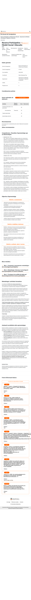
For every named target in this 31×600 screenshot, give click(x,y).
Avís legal (8, 502)
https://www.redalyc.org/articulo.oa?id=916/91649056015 (11, 453)
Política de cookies (15, 502)
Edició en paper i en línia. (8, 480)
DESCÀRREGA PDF (25, 43)
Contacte (21, 502)
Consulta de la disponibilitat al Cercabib (15, 381)
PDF (4, 392)
